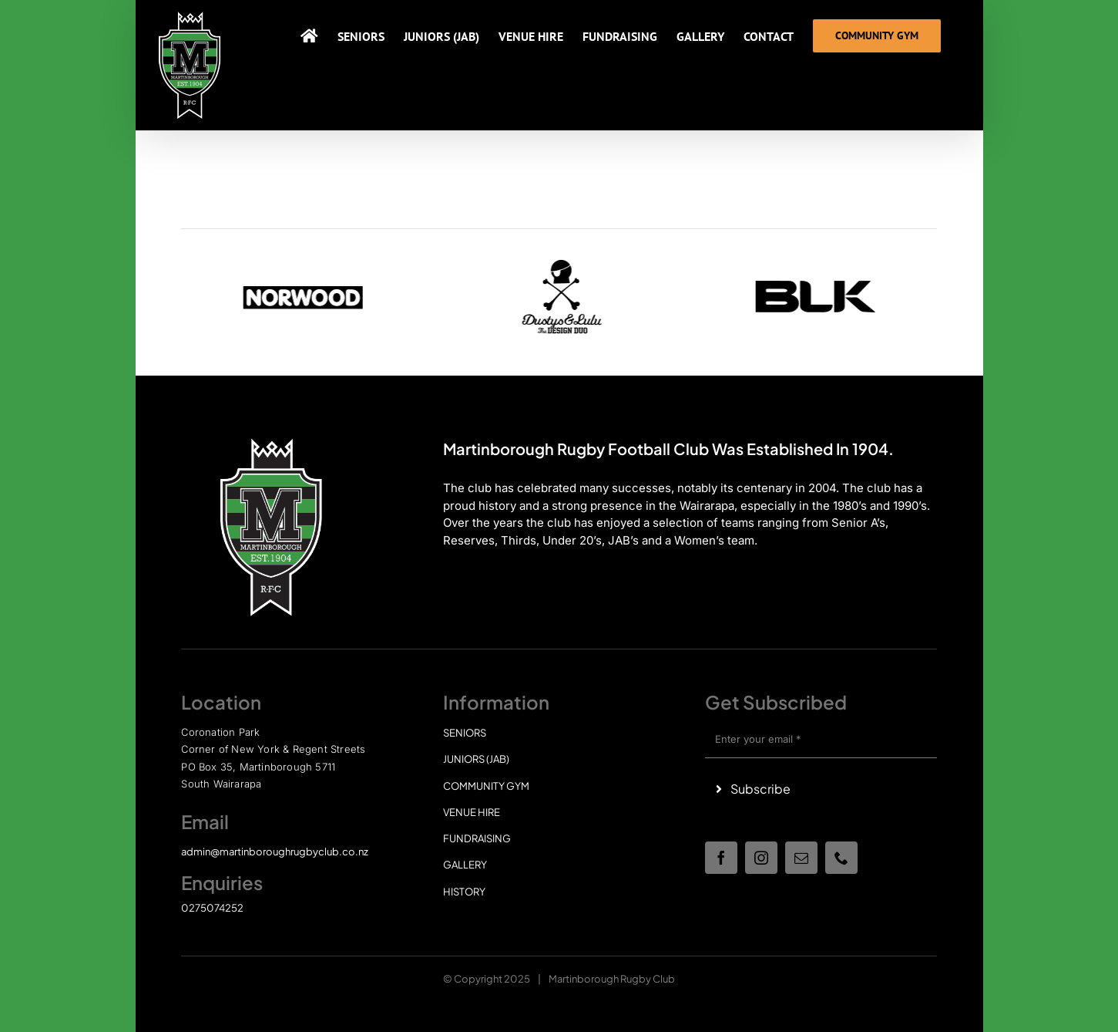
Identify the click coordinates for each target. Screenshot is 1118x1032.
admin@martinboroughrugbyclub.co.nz (274, 851)
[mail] (801, 857)
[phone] (841, 857)
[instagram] (761, 857)
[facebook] (721, 857)
